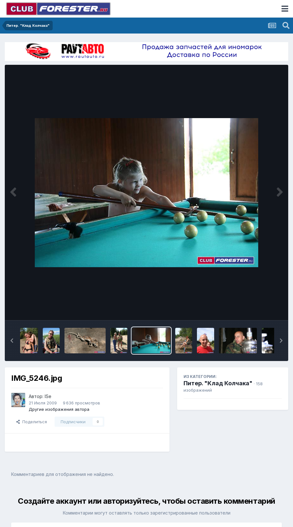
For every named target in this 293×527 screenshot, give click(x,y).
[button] (12, 341)
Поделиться (31, 421)
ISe (48, 396)
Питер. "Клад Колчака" (218, 383)
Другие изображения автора (59, 409)
